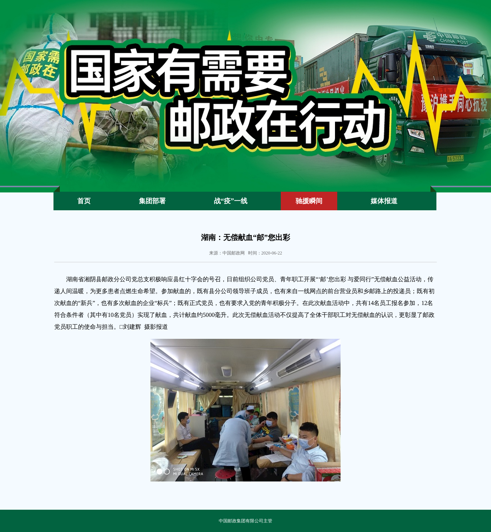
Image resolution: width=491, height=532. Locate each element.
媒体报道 (384, 201)
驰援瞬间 (309, 201)
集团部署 (152, 201)
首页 (84, 201)
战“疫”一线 (230, 201)
